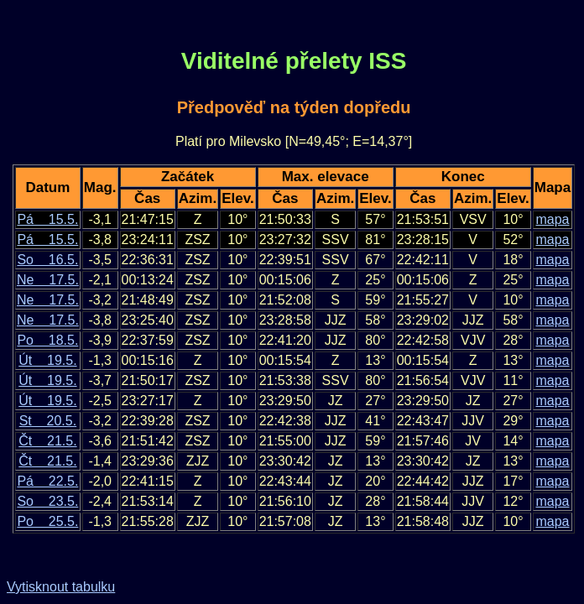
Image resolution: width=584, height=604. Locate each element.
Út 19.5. (47, 360)
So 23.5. (47, 501)
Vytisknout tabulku (61, 587)
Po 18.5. (47, 340)
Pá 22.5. (47, 481)
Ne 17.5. (48, 280)
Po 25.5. (47, 521)
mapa (552, 219)
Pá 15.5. (47, 219)
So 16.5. (47, 260)
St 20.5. (47, 421)
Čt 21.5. (47, 441)
